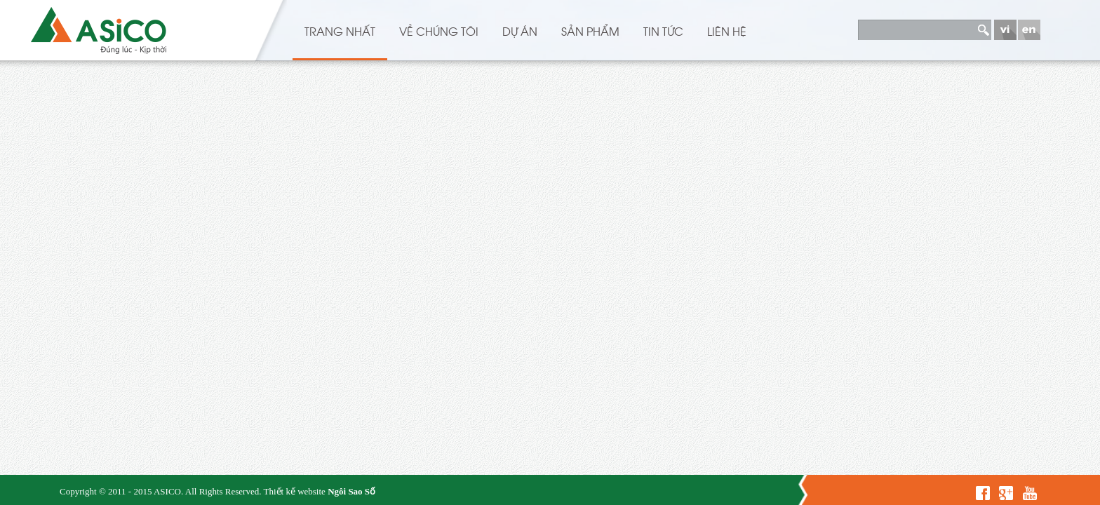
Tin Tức (663, 31)
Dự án (519, 31)
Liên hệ (726, 31)
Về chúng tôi (438, 31)
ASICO (167, 491)
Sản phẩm (590, 31)
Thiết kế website (294, 491)
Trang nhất (339, 31)
